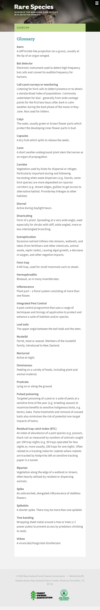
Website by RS (76, 576)
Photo (63, 580)
